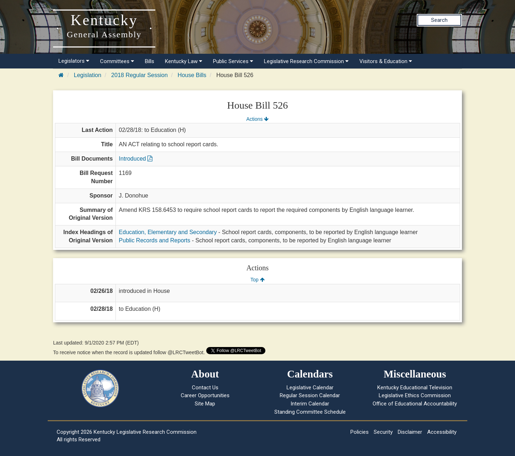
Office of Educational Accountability (415, 403)
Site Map (205, 403)
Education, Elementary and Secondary (168, 232)
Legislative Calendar (310, 387)
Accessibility (442, 432)
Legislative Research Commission (306, 61)
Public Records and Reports (154, 240)
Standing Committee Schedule (310, 412)
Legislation (87, 75)
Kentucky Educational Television (414, 387)
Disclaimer (410, 432)
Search (439, 20)
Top (257, 279)
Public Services (233, 61)
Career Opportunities (205, 395)
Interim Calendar (309, 403)
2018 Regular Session (139, 75)
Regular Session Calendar (310, 395)
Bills (149, 61)
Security (383, 432)
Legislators (73, 61)
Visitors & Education (385, 61)
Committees (117, 61)
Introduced (135, 159)
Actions (257, 119)
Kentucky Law (183, 61)
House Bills (192, 75)
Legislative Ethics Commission (415, 395)
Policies (359, 432)
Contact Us (205, 387)
